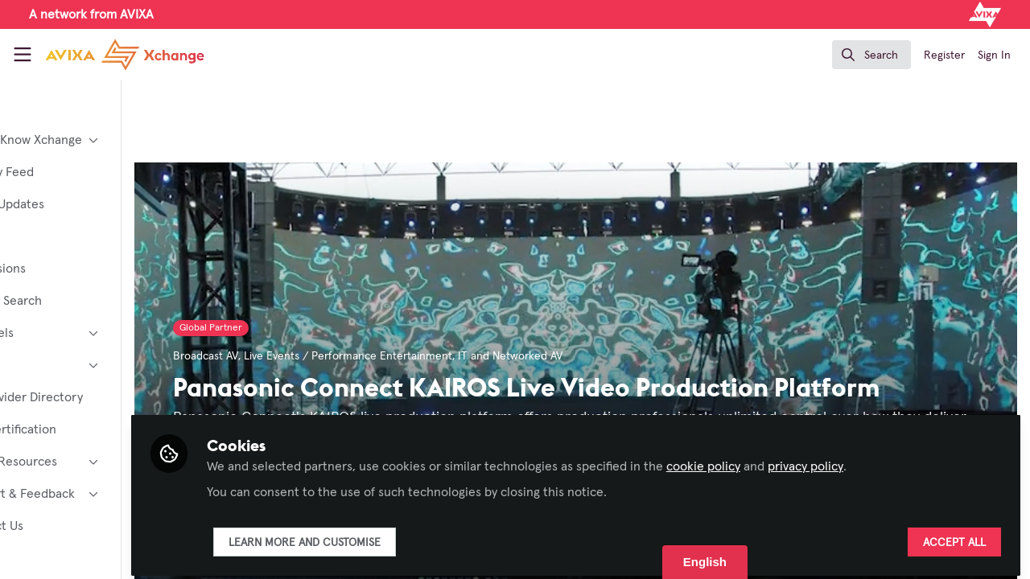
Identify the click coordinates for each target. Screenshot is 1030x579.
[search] (871, 54)
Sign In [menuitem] (994, 55)
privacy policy (890, 460)
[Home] (124, 54)
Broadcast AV (290, 356)
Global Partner (295, 328)
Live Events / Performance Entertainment (432, 356)
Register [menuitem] (944, 55)
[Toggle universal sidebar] (22, 54)
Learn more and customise (389, 536)
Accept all (954, 536)
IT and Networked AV (594, 356)
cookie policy (788, 460)
